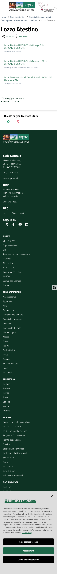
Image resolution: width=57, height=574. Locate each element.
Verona (6, 406)
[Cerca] (55, 7)
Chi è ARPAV (9, 240)
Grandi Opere (9, 471)
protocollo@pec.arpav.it (14, 213)
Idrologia (7, 323)
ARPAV (6, 236)
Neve (5, 341)
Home (3, 17)
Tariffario (7, 276)
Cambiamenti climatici (13, 314)
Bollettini (7, 487)
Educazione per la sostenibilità (17, 422)
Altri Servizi (8, 466)
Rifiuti (5, 354)
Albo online (8, 263)
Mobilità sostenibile (12, 426)
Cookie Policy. (27, 532)
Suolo (5, 368)
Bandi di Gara (9, 267)
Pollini (6, 345)
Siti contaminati (10, 363)
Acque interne (9, 296)
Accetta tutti (29, 550)
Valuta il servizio (10, 196)
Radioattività (9, 350)
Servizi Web (8, 457)
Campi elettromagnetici (40, 17)
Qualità (6, 444)
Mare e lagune (9, 332)
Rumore (6, 359)
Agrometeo (8, 301)
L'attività (7, 258)
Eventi (6, 462)
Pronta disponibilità (12, 439)
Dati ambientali (11, 482)
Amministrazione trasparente (16, 254)
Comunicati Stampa (12, 280)
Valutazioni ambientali (13, 475)
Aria (5, 305)
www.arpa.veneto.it (12, 178)
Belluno (6, 384)
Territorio (9, 379)
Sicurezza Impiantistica (13, 448)
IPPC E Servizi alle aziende (15, 431)
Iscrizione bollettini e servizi (15, 453)
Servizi (7, 417)
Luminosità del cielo (12, 328)
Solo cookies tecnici (28, 541)
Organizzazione (10, 245)
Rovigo (6, 392)
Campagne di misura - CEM (14, 20)
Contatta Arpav (10, 201)
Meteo (6, 336)
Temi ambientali (17, 17)
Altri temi (7, 372)
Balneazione (8, 310)
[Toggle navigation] (4, 6)
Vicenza (6, 410)
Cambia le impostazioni (29, 559)
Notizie (6, 285)
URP (5, 249)
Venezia (6, 401)
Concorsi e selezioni (12, 272)
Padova (33, 20)
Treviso (6, 397)
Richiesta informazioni (13, 192)
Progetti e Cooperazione (14, 435)
